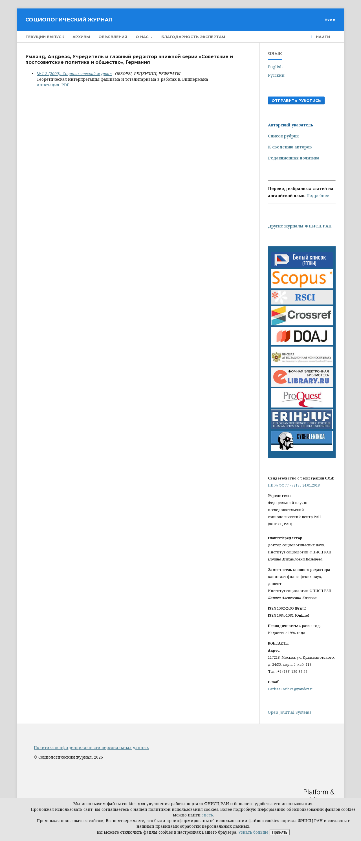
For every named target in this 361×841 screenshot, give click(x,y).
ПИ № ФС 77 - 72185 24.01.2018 (294, 485)
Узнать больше (253, 832)
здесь (207, 815)
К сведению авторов (290, 147)
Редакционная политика (294, 158)
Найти (322, 36)
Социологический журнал (69, 20)
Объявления (112, 36)
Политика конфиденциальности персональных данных (91, 747)
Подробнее (318, 195)
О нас (143, 36)
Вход (330, 19)
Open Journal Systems (289, 712)
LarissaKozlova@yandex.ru (291, 689)
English (275, 66)
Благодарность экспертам (193, 36)
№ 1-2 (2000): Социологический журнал (74, 73)
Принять (279, 832)
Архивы (81, 36)
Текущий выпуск (44, 36)
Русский (276, 75)
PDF (65, 84)
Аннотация (48, 84)
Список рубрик (283, 136)
